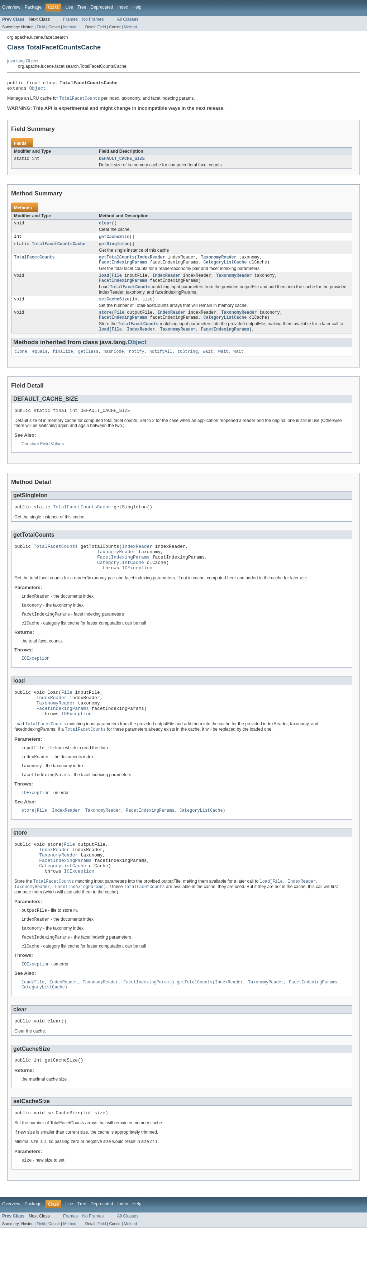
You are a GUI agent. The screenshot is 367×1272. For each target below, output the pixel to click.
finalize (63, 363)
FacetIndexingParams (123, 268)
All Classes (127, 19)
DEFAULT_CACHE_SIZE (122, 162)
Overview (11, 7)
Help (136, 7)
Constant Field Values (43, 456)
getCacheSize (114, 241)
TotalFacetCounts (34, 263)
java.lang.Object (22, 60)
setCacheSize (114, 308)
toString (187, 363)
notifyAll (160, 363)
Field (41, 27)
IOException (137, 587)
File (117, 282)
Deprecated (102, 7)
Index (122, 7)
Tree (81, 7)
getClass (88, 363)
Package (33, 7)
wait (208, 363)
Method (69, 27)
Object (37, 90)
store (105, 322)
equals (40, 363)
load (104, 282)
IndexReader (151, 263)
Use (69, 7)
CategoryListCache (225, 268)
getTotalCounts (117, 263)
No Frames (93, 19)
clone (20, 363)
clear (105, 227)
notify (136, 363)
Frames (70, 19)
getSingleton (114, 249)
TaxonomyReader (219, 263)
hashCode (114, 363)
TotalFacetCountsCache (58, 249)
